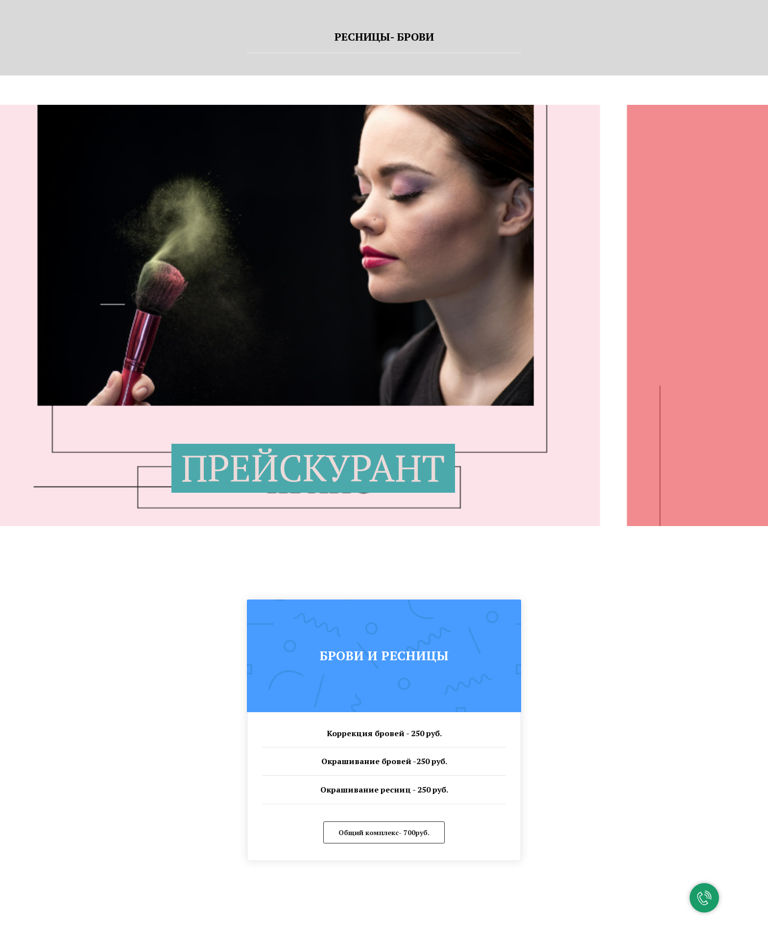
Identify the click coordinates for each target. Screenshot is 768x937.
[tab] (384, 41)
